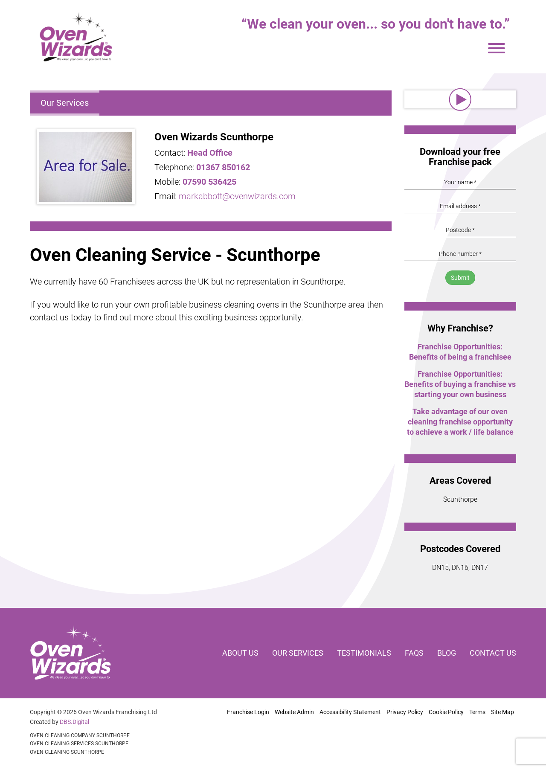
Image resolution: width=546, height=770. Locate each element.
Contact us (493, 652)
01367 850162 (223, 167)
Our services (297, 652)
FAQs (414, 652)
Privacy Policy (404, 712)
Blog (446, 652)
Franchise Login (248, 712)
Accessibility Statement (350, 712)
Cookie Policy (446, 712)
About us (240, 652)
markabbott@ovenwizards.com (237, 196)
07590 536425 (209, 182)
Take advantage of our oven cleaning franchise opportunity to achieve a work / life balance (460, 421)
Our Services (65, 103)
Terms (477, 712)
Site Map (502, 712)
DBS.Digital (74, 721)
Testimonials (364, 652)
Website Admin (294, 712)
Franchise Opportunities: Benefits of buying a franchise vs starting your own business (460, 384)
